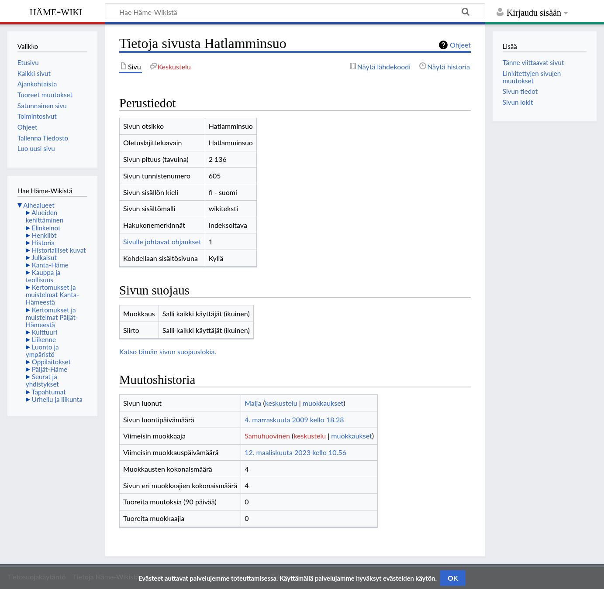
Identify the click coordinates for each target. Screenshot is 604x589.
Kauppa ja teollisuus (43, 276)
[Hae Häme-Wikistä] (295, 11)
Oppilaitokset (51, 362)
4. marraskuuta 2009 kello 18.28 (294, 419)
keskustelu (281, 403)
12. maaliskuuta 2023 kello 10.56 (295, 452)
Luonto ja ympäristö (42, 350)
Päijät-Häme (50, 369)
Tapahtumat (48, 392)
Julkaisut (44, 257)
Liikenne (44, 339)
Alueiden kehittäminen (44, 216)
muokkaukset (323, 403)
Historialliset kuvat (59, 250)
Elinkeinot (46, 228)
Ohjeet (460, 45)
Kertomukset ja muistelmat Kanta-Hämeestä (52, 294)
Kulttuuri (44, 332)
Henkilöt (44, 235)
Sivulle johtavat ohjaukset (162, 241)
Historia (43, 243)
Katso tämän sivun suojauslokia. (167, 351)
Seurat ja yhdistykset (42, 380)
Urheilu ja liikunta (57, 399)
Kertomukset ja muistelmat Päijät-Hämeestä (52, 317)
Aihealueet (38, 205)
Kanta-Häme (50, 265)
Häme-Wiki (56, 11)
